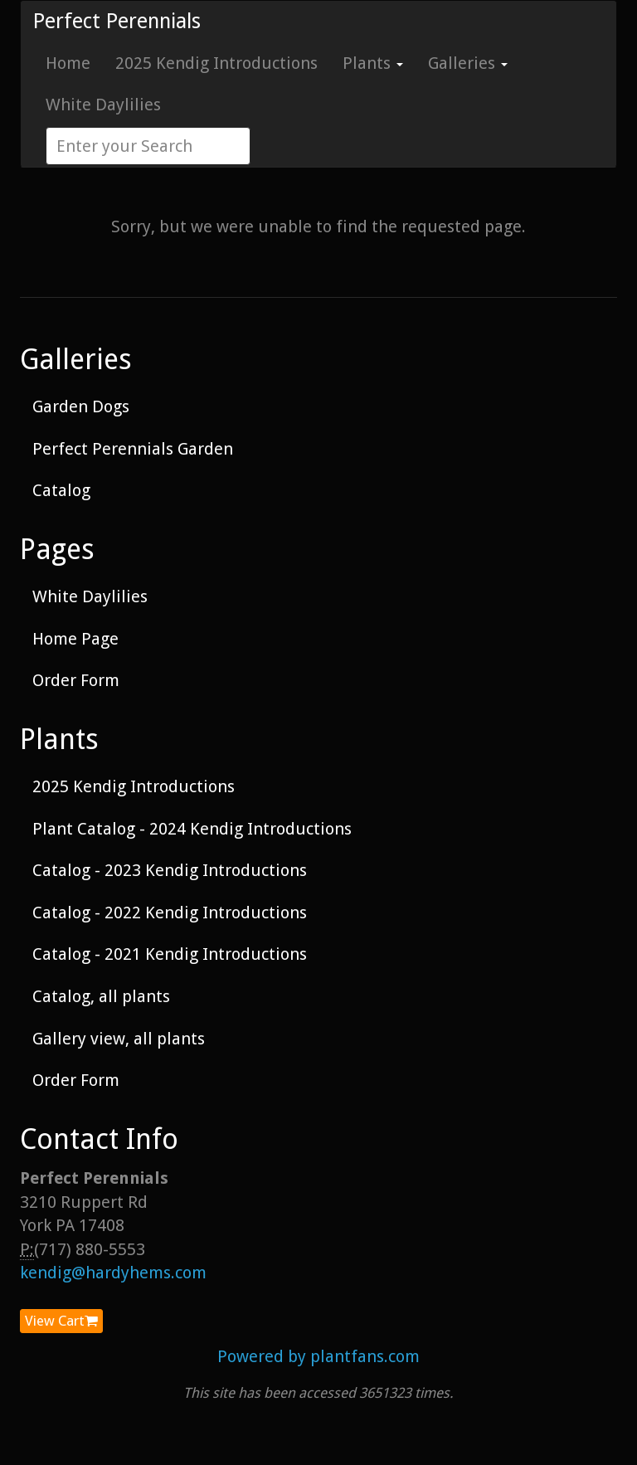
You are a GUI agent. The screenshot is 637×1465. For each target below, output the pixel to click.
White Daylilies (103, 104)
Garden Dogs (80, 406)
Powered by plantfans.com (318, 1356)
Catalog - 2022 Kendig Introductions (169, 912)
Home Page (75, 639)
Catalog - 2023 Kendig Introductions (169, 870)
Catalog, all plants (101, 996)
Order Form (75, 680)
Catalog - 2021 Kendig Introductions (169, 954)
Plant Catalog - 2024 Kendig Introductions (192, 829)
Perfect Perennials (117, 21)
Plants (373, 63)
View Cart (61, 1320)
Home (68, 63)
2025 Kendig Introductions (216, 63)
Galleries (468, 63)
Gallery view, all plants (118, 1039)
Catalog (61, 490)
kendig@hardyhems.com (113, 1272)
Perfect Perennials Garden (132, 449)
